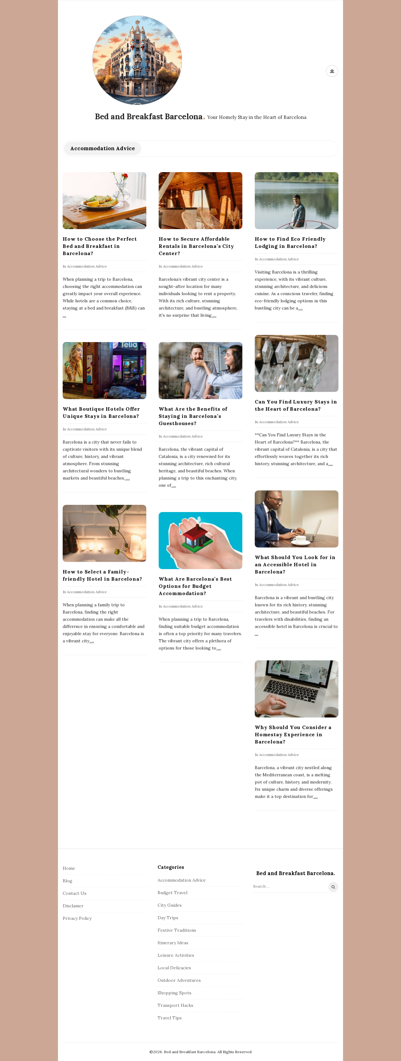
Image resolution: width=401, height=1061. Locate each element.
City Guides (170, 905)
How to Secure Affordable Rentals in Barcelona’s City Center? (196, 246)
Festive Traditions (177, 930)
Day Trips (168, 917)
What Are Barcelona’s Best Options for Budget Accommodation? (195, 586)
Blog (67, 881)
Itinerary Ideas (173, 943)
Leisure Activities (176, 955)
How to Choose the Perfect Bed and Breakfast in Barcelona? (100, 246)
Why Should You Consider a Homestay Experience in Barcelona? (293, 734)
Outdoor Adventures (179, 980)
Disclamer (73, 906)
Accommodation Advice (87, 266)
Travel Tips (170, 1018)
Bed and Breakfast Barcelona (149, 116)
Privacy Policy (77, 918)
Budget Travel (172, 892)
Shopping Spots (174, 993)
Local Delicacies (174, 968)
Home (69, 868)
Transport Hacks (175, 1005)
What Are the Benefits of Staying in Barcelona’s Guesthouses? (193, 416)
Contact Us (74, 893)
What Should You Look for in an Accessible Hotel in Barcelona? (295, 564)
